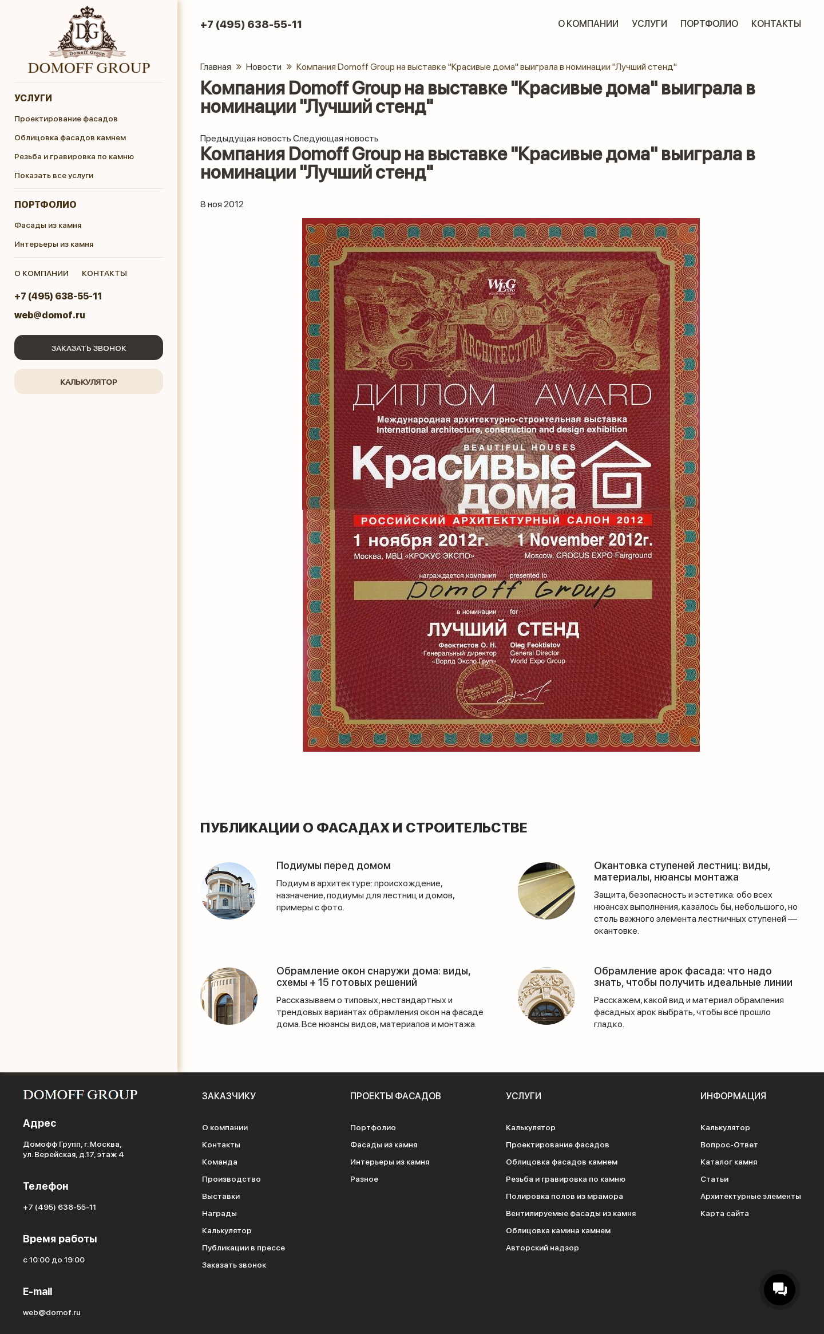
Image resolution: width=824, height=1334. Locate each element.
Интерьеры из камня (53, 243)
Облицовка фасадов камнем (70, 137)
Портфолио (45, 204)
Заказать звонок (89, 347)
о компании (41, 272)
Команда (219, 1161)
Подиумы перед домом (333, 864)
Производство (231, 1178)
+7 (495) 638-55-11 (58, 296)
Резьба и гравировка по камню (74, 156)
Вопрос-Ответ (729, 1144)
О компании (588, 23)
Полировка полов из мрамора (564, 1195)
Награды (219, 1212)
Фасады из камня (47, 224)
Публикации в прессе (243, 1247)
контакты (104, 272)
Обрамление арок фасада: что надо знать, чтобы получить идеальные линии (693, 976)
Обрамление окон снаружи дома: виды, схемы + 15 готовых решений (373, 976)
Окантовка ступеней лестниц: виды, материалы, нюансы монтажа (682, 870)
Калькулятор (88, 381)
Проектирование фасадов (66, 118)
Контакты (776, 23)
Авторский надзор (542, 1247)
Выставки (221, 1195)
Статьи (714, 1178)
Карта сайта (724, 1212)
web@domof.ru (49, 315)
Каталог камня (728, 1161)
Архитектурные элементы (750, 1195)
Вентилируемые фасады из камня (571, 1212)
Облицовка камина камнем (558, 1230)
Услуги (33, 98)
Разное (364, 1178)
